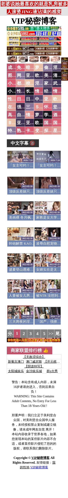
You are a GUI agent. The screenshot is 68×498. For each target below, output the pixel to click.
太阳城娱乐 (16, 371)
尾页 (59, 333)
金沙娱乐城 (34, 371)
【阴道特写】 (34, 366)
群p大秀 (52, 371)
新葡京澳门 (16, 361)
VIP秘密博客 (34, 21)
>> (51, 333)
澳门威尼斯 (34, 361)
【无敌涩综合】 (34, 357)
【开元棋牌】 (53, 361)
